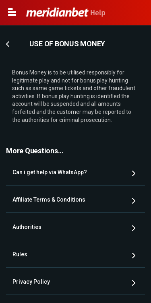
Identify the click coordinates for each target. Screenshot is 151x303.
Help (65, 12)
